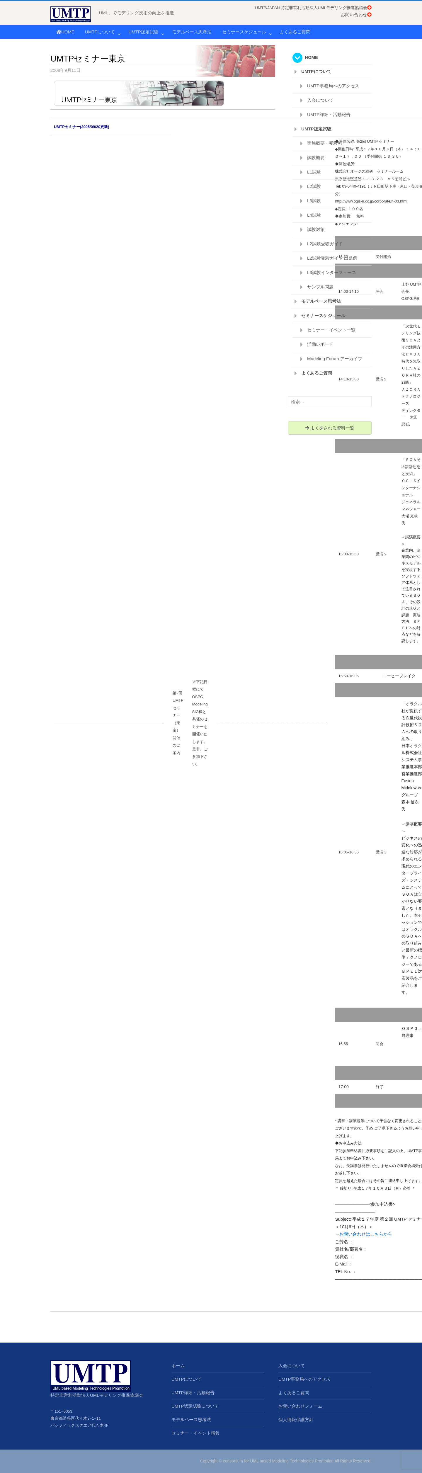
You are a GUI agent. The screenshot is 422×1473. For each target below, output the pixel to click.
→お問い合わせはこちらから (363, 1234)
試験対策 (316, 229)
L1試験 (314, 171)
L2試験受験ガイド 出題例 (332, 258)
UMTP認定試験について (195, 1406)
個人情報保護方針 (296, 1419)
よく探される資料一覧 (329, 427)
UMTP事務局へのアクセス (333, 85)
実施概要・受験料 (324, 143)
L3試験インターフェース (331, 272)
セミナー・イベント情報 (195, 1433)
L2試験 (314, 186)
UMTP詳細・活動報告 (328, 114)
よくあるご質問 (295, 31)
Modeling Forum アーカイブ (334, 358)
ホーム (178, 1365)
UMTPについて (100, 31)
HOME (65, 31)
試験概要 (316, 157)
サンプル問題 (320, 286)
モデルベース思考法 (192, 31)
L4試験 (314, 214)
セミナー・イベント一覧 (331, 329)
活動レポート (320, 344)
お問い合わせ (356, 14)
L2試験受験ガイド (325, 243)
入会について (320, 100)
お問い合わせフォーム (300, 1406)
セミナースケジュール (244, 31)
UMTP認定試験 (143, 31)
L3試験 (314, 200)
